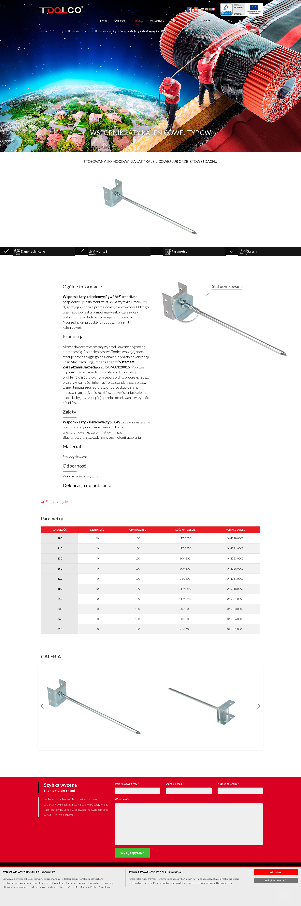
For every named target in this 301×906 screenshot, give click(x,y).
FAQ (229, 20)
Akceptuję (275, 872)
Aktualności (157, 20)
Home (104, 20)
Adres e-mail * (175, 783)
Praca (174, 20)
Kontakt (257, 20)
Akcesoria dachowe (78, 31)
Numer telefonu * (228, 783)
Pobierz (204, 20)
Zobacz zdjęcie (54, 501)
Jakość (189, 20)
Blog (242, 20)
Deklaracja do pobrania (87, 485)
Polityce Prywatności (100, 887)
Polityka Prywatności (276, 880)
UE (218, 20)
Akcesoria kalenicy (105, 31)
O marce (119, 20)
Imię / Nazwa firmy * (127, 783)
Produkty (137, 20)
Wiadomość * (123, 799)
